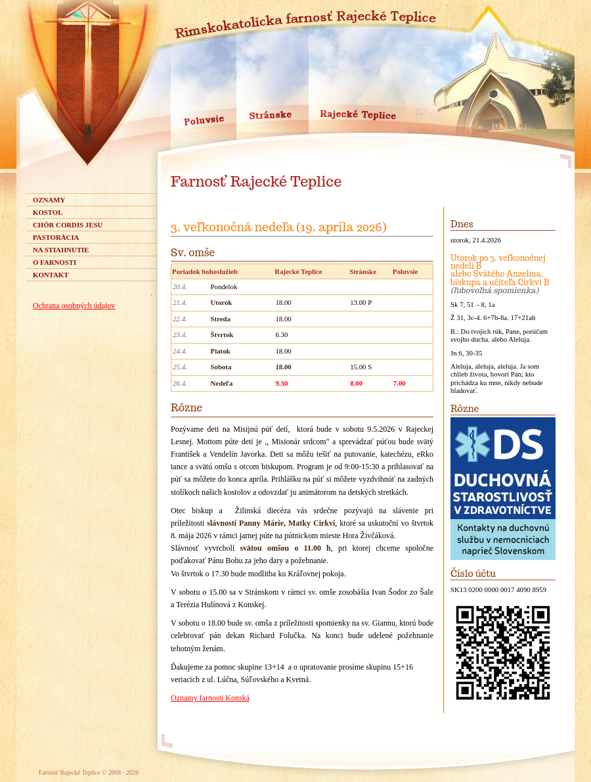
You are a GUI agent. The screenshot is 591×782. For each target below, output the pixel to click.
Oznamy (49, 200)
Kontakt (50, 275)
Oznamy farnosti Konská (210, 697)
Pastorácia (56, 237)
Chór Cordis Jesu (67, 225)
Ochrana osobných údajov (74, 305)
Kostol (47, 212)
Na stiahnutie (61, 250)
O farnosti (54, 262)
